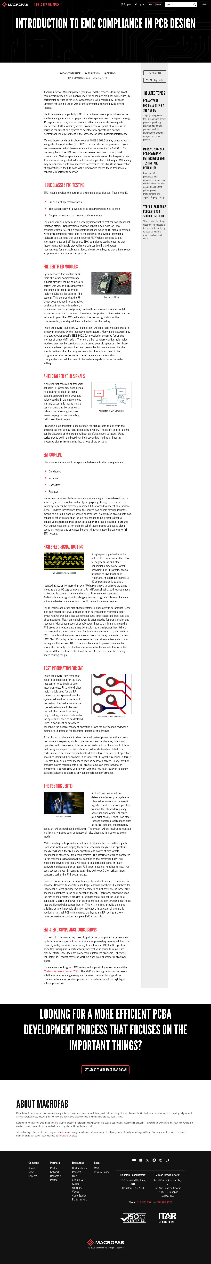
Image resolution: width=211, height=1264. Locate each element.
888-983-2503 (164, 1202)
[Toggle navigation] (204, 4)
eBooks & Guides (77, 1182)
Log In (139, 4)
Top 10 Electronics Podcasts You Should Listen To (154, 211)
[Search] (178, 4)
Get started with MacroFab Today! (105, 1070)
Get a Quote (155, 5)
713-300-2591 (145, 1202)
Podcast (76, 1172)
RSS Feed (155, 73)
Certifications (79, 1168)
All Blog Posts (154, 80)
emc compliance (70, 74)
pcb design (92, 74)
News (31, 1172)
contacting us (64, 1136)
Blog (74, 1176)
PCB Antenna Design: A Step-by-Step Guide (154, 106)
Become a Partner (55, 1178)
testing (110, 74)
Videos (75, 1192)
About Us (33, 1168)
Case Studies (79, 1196)
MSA (96, 1168)
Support (126, 4)
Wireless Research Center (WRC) (61, 971)
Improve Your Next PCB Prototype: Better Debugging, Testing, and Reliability (154, 158)
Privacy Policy (101, 1172)
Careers (32, 1176)
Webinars (77, 1188)
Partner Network (55, 1170)
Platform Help (79, 1200)
